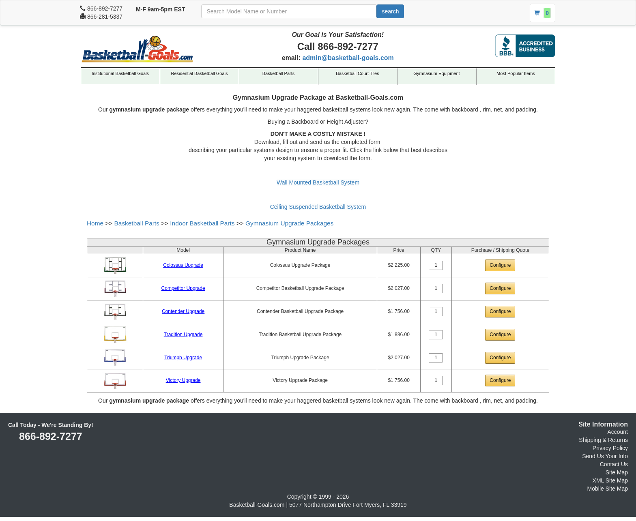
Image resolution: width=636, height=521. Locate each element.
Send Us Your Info (605, 456)
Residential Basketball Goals (199, 73)
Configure (500, 265)
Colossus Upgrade (183, 265)
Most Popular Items (515, 73)
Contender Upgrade (183, 311)
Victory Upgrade (183, 380)
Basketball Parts (278, 73)
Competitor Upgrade (183, 288)
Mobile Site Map (607, 488)
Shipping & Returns (603, 440)
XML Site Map (610, 480)
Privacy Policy (610, 448)
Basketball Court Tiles (357, 73)
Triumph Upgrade (183, 357)
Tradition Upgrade (183, 334)
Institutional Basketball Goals (120, 73)
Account (617, 432)
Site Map (617, 472)
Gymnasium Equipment (436, 73)
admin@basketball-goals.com (347, 57)
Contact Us (614, 464)
